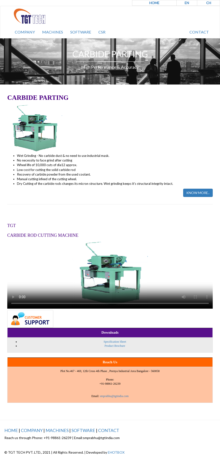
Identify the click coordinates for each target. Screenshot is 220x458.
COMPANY (25, 32)
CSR (101, 32)
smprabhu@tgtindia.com (114, 396)
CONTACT (199, 32)
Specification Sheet (115, 341)
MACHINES (52, 32)
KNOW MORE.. (198, 193)
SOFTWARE (80, 32)
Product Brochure (115, 346)
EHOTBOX (116, 452)
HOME (154, 3)
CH (208, 3)
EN (187, 3)
